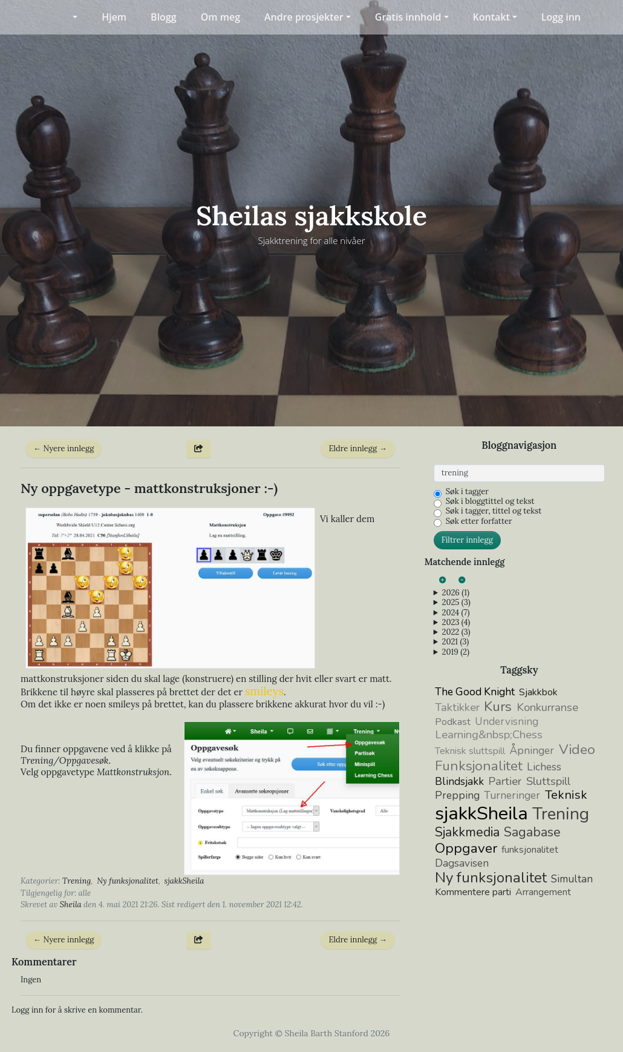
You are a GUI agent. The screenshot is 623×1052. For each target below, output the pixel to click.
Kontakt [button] (491, 17)
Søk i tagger (467, 492)
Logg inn (561, 17)
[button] (67, 17)
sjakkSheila (184, 881)
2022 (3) (456, 632)
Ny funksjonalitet (127, 881)
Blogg (164, 17)
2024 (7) (455, 613)
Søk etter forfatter (479, 521)
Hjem (114, 17)
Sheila (71, 904)
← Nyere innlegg (63, 448)
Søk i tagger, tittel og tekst (494, 511)
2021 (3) (455, 642)
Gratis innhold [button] (408, 17)
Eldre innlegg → (357, 448)
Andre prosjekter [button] (304, 17)
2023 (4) (456, 622)
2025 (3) (456, 602)
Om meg (220, 17)
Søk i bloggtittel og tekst (490, 501)
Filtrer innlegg (467, 540)
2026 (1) (455, 593)
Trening (76, 881)
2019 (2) (455, 652)
